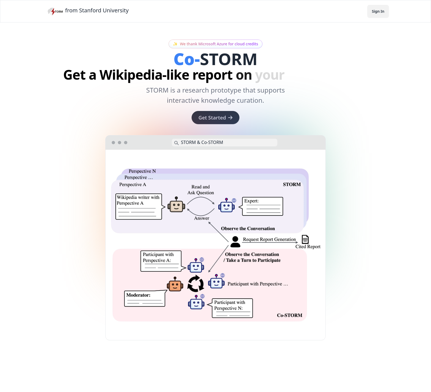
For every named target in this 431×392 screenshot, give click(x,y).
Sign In (378, 11)
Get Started (215, 117)
